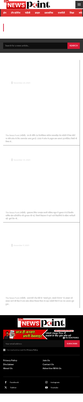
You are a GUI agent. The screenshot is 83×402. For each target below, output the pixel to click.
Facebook (14, 382)
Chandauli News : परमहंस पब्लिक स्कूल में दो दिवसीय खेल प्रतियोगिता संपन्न (37, 152)
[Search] (73, 46)
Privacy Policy (32, 350)
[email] (33, 343)
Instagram (55, 382)
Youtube (54, 387)
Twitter (13, 387)
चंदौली (8, 83)
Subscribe (72, 343)
